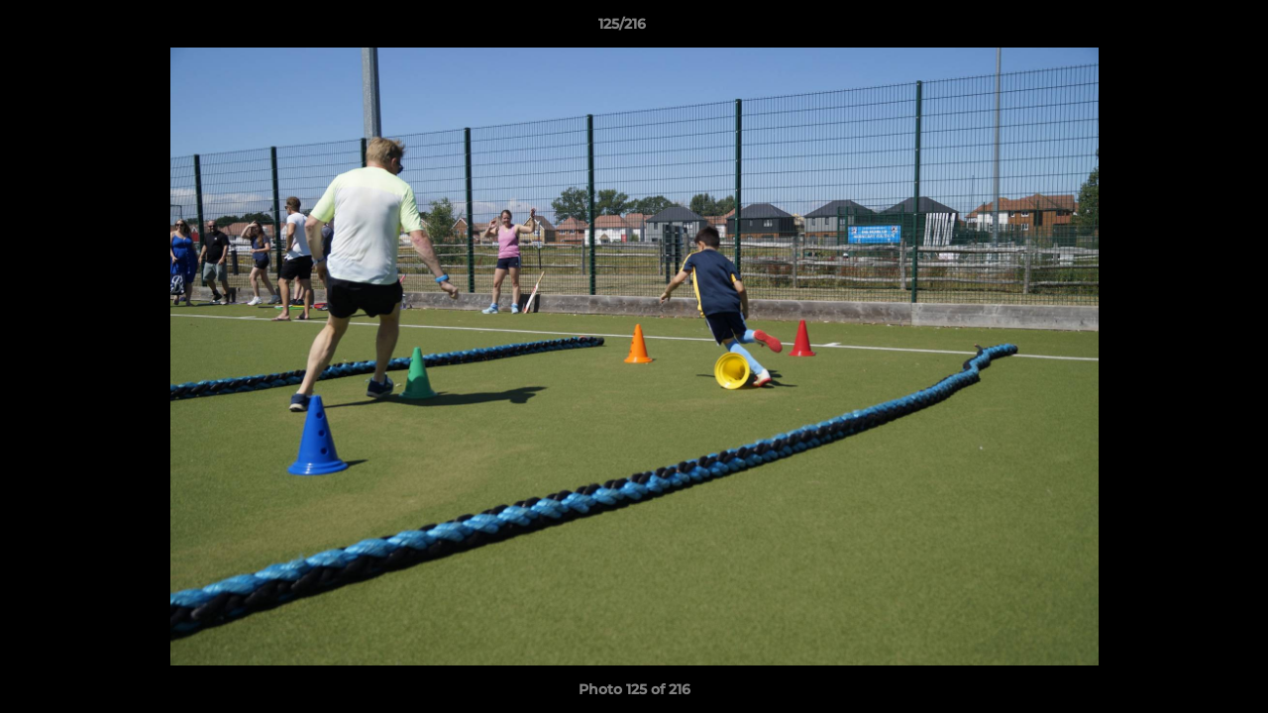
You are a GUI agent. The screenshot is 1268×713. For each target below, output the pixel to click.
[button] (1185, 29)
